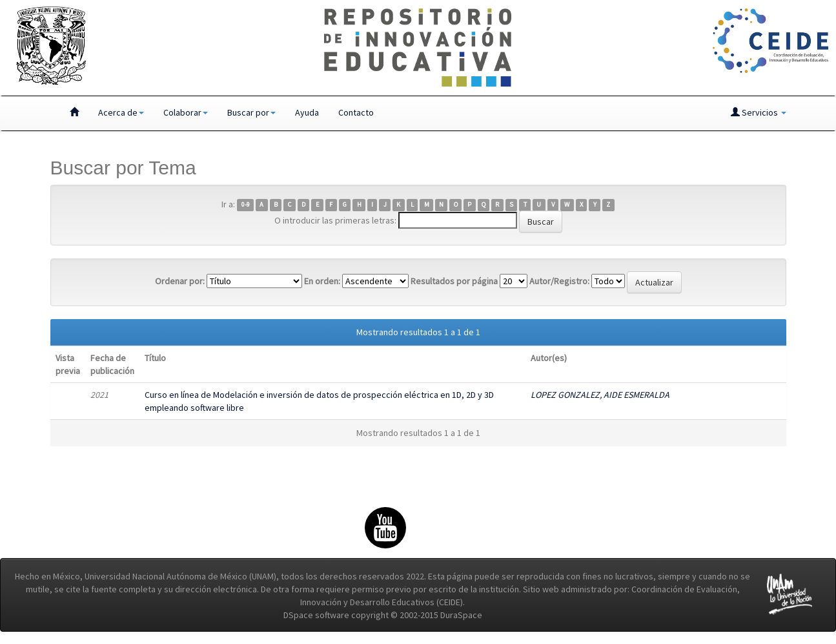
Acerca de (121, 112)
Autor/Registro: (559, 281)
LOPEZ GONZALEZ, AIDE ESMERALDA (600, 394)
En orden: (322, 281)
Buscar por (251, 112)
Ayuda (307, 112)
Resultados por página (454, 281)
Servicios (758, 112)
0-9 (245, 205)
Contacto (356, 112)
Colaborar (185, 112)
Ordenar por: (180, 281)
